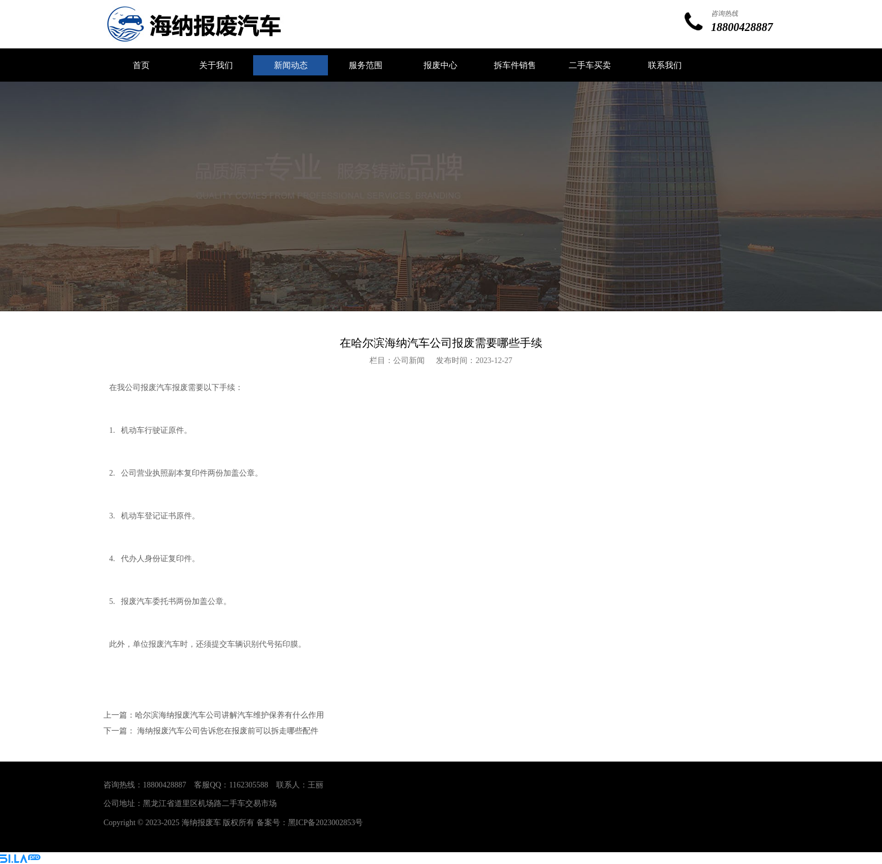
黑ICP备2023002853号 (325, 822)
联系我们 (665, 65)
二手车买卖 (590, 65)
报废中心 (440, 65)
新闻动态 (291, 65)
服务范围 (365, 65)
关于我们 (216, 65)
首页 (141, 65)
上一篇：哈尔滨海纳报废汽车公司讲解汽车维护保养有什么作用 (214, 715)
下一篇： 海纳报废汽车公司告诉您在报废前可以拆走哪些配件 (211, 731)
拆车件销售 (515, 65)
